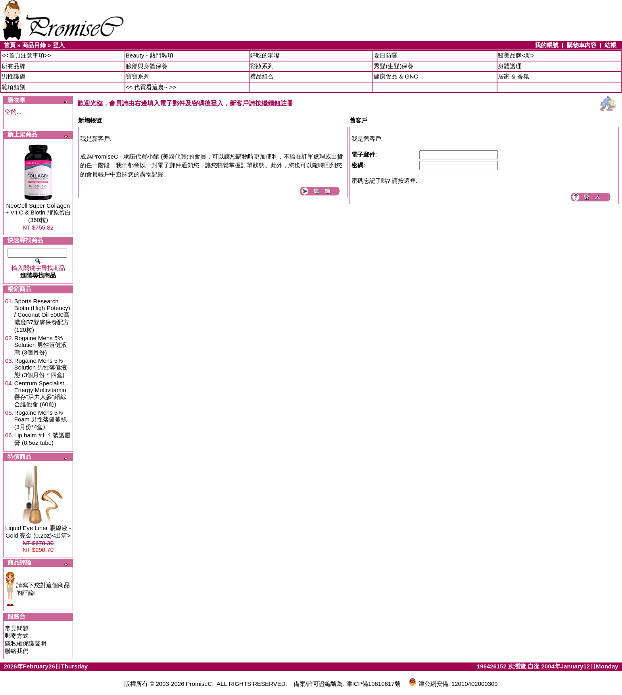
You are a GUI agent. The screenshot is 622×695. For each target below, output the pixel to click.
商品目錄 (34, 45)
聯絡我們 (17, 650)
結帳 (610, 45)
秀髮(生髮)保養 (393, 66)
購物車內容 (582, 45)
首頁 (9, 45)
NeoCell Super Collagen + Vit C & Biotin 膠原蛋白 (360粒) (38, 212)
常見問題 (17, 628)
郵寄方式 (17, 635)
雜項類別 (13, 87)
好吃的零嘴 (265, 55)
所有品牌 (13, 66)
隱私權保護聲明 (25, 643)
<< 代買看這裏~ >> (151, 87)
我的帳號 (547, 45)
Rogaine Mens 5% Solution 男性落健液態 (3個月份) (40, 345)
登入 (59, 45)
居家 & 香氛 (513, 76)
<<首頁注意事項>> (26, 55)
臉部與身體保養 (146, 66)
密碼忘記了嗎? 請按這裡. (384, 180)
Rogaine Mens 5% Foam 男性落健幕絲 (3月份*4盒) (40, 419)
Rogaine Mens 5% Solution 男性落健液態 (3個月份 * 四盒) (40, 367)
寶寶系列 (138, 76)
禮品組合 (262, 76)
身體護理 (510, 66)
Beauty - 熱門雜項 (149, 55)
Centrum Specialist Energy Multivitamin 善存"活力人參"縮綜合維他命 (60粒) (40, 394)
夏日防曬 (385, 55)
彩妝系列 (262, 66)
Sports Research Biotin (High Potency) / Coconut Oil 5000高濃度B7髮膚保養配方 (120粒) (42, 315)
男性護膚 (13, 76)
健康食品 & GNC (396, 76)
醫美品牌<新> (516, 55)
